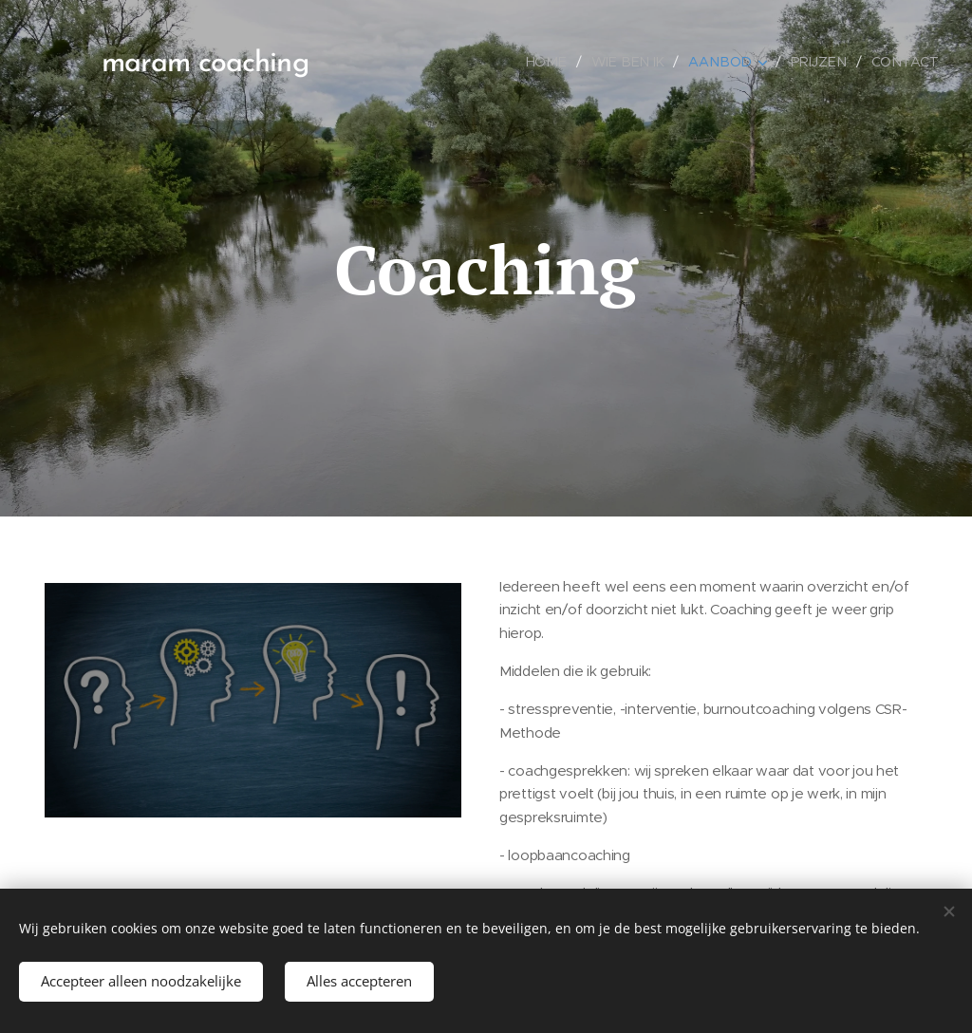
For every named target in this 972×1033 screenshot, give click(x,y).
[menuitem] (559, 61)
